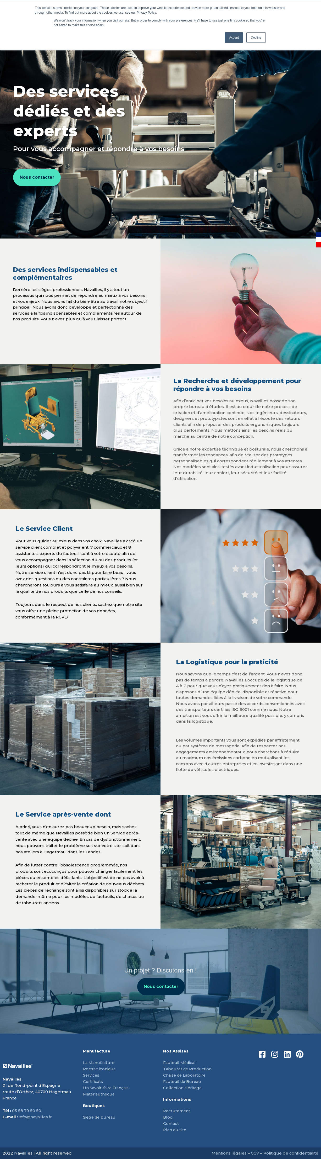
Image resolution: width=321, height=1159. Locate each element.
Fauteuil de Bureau (183, 1081)
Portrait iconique (100, 1068)
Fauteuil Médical (180, 1062)
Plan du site (175, 1129)
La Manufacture (99, 1062)
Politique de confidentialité (290, 1153)
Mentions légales (229, 1153)
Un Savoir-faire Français (106, 1087)
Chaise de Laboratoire (185, 1075)
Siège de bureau (100, 1117)
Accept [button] (234, 37)
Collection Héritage (183, 1087)
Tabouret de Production (188, 1068)
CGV (255, 1153)
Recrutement (177, 1110)
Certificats (93, 1081)
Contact (171, 1123)
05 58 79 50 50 (26, 1110)
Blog (168, 1117)
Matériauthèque (100, 1094)
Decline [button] (256, 37)
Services (91, 1075)
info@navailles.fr (35, 1116)
